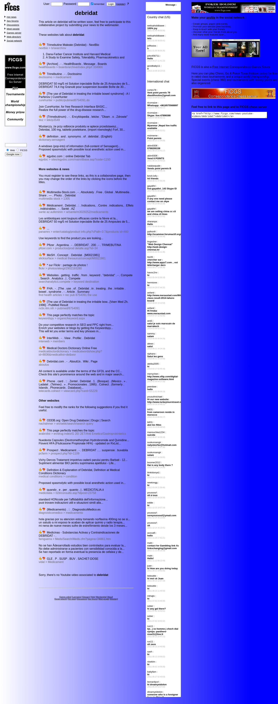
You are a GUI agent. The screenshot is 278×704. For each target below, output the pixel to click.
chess (253, 106)
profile (210, 17)
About (110, 597)
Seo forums (12, 21)
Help (93, 597)
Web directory (14, 36)
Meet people (13, 28)
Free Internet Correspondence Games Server (241, 66)
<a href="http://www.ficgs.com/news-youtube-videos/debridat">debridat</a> (233, 115)
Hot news (11, 17)
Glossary (85, 597)
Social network (14, 40)
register (121, 4)
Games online (65, 597)
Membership (101, 597)
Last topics (76, 597)
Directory (113, 599)
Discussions (13, 25)
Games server (14, 32)
